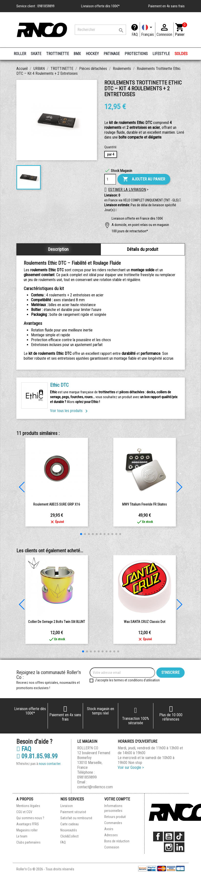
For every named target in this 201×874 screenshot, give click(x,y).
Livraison (66, 806)
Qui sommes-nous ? (30, 818)
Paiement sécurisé (73, 812)
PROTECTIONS (136, 53)
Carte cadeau (69, 824)
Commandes (113, 823)
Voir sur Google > (131, 767)
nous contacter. (50, 763)
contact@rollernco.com (95, 787)
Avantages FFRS (27, 824)
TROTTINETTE (57, 53)
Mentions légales (28, 806)
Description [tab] (58, 249)
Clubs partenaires (28, 842)
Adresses (111, 835)
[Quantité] (110, 179)
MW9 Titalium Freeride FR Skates (144, 504)
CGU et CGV (24, 812)
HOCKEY (92, 53)
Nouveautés (68, 830)
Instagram (169, 847)
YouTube (169, 836)
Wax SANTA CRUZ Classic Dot (144, 622)
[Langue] (147, 29)
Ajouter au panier (144, 179)
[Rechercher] (100, 30)
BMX (77, 53)
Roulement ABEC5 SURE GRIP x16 (56, 504)
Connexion (111, 847)
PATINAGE (112, 53)
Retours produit (115, 817)
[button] (116, 210)
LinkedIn (179, 847)
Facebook (158, 836)
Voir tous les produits (69, 410)
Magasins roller (27, 830)
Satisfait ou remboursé (76, 818)
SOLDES (181, 53)
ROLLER (20, 53)
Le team (21, 836)
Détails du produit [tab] (142, 249)
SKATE (36, 53)
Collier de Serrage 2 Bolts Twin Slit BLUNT (56, 622)
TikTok (179, 836)
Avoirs (108, 829)
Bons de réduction (116, 841)
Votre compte (117, 799)
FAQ (135, 34)
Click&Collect (69, 836)
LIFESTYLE (161, 53)
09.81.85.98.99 (37, 756)
